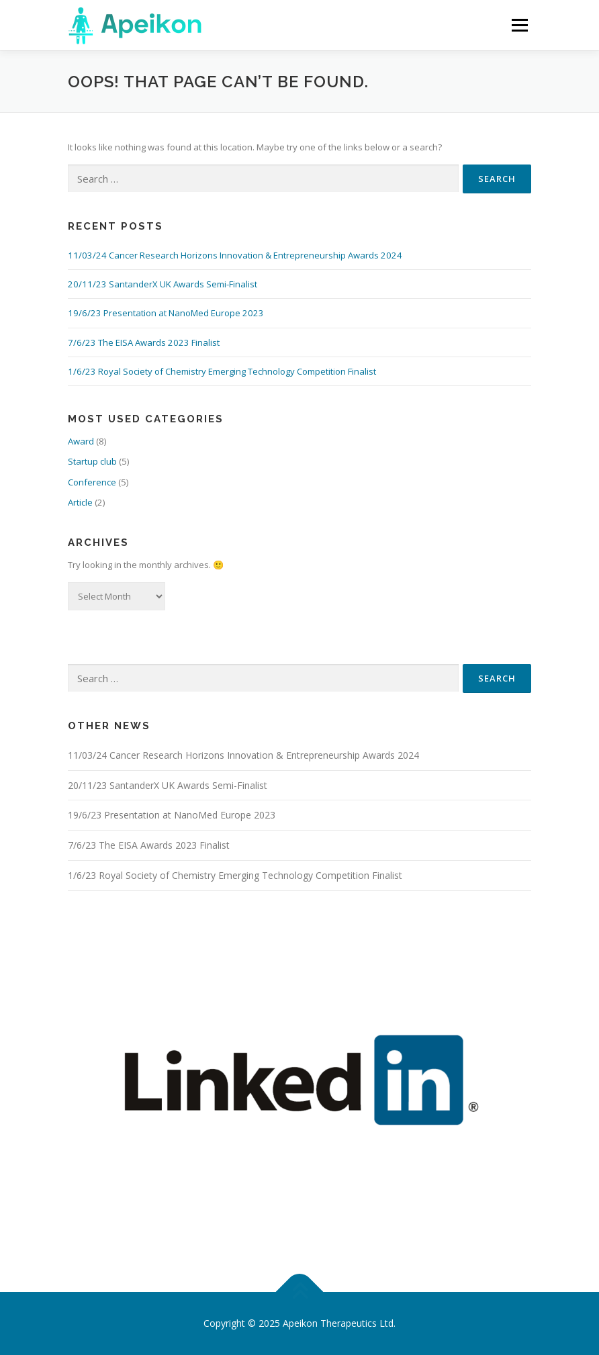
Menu (519, 25)
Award (81, 441)
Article (80, 502)
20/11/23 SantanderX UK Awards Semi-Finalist (162, 284)
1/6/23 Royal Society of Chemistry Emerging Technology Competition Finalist (222, 371)
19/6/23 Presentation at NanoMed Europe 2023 (166, 313)
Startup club (92, 461)
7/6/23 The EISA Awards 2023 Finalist (144, 342)
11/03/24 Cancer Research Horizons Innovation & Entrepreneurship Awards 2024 (235, 255)
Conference (92, 482)
